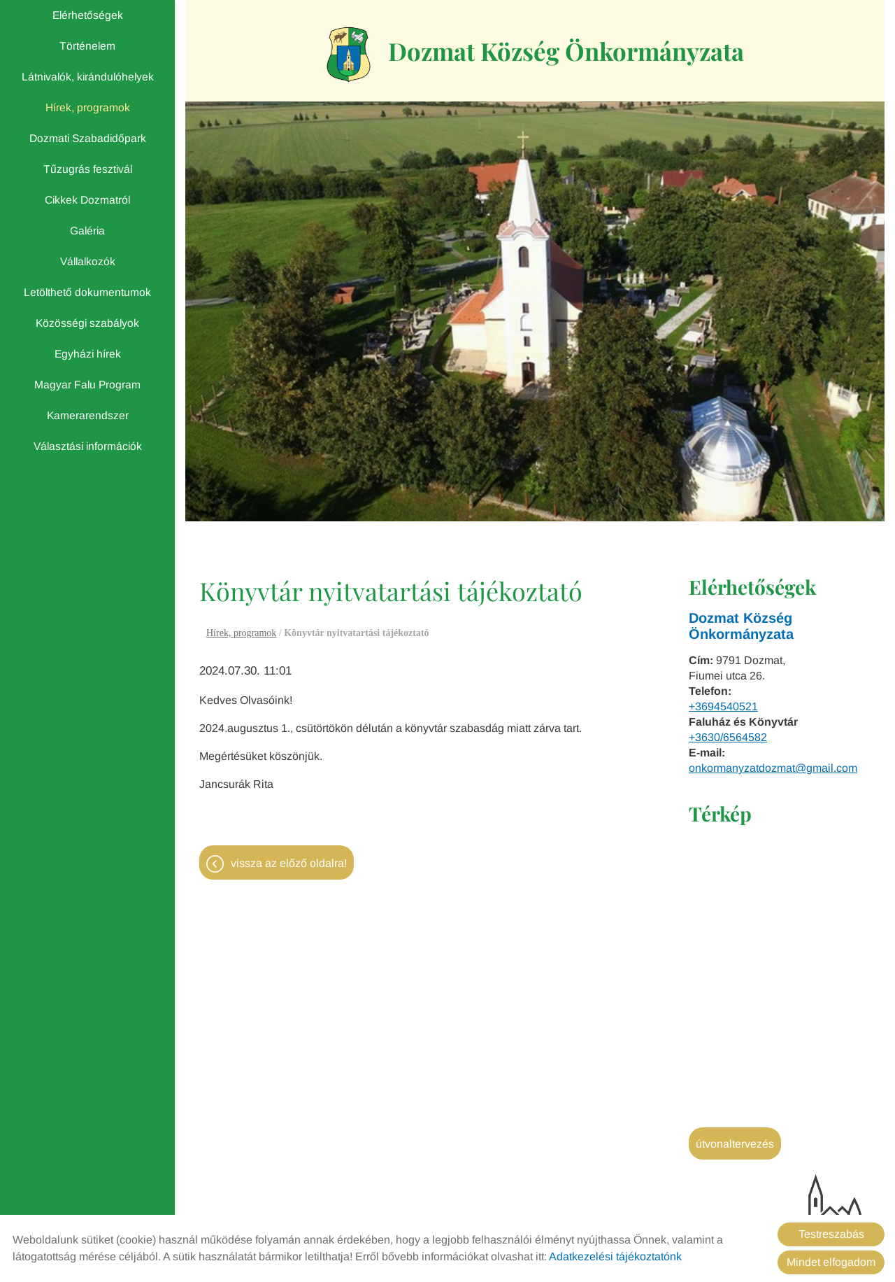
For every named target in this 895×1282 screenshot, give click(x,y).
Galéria (87, 231)
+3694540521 (723, 708)
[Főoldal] (340, 55)
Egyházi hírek (88, 354)
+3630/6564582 (728, 739)
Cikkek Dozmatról (87, 200)
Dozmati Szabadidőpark (87, 138)
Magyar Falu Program (87, 384)
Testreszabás (831, 1234)
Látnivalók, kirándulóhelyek (88, 77)
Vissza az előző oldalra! (289, 867)
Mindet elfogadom (831, 1262)
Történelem (87, 46)
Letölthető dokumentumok (87, 292)
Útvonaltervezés (735, 1146)
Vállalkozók (87, 261)
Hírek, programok (87, 107)
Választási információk (88, 446)
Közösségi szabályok (87, 323)
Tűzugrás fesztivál (87, 169)
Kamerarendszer (88, 415)
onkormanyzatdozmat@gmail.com (773, 770)
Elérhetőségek (87, 15)
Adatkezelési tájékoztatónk (615, 1256)
